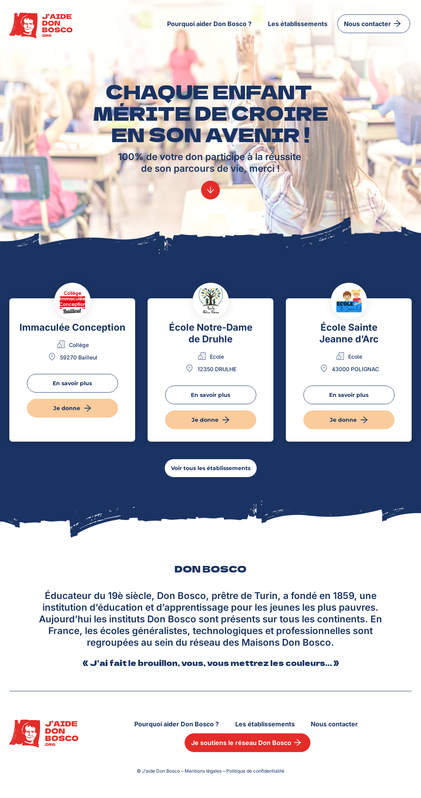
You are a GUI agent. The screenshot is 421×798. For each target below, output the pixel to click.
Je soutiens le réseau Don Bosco (247, 742)
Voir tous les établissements (210, 468)
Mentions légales (203, 771)
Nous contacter (373, 23)
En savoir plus (72, 383)
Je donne (73, 408)
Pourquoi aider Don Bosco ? (209, 24)
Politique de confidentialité (255, 771)
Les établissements (298, 24)
